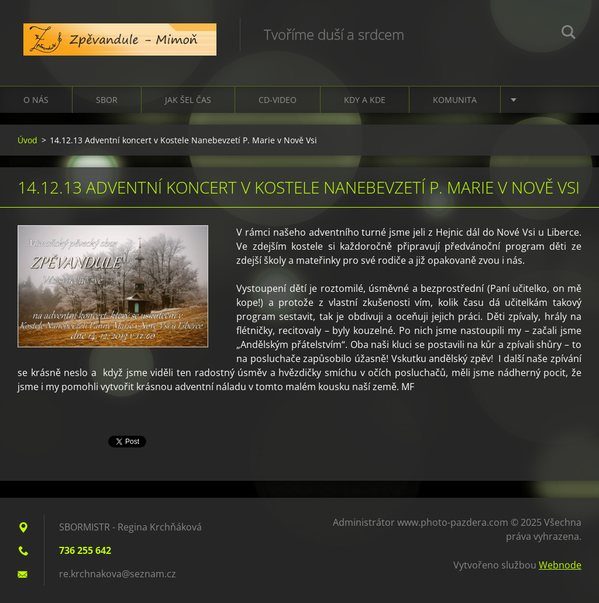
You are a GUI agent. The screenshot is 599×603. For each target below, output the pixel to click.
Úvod (27, 140)
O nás (36, 99)
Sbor (107, 99)
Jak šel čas (188, 99)
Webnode (560, 565)
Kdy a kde (364, 99)
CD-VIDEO (278, 99)
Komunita (455, 99)
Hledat (569, 33)
